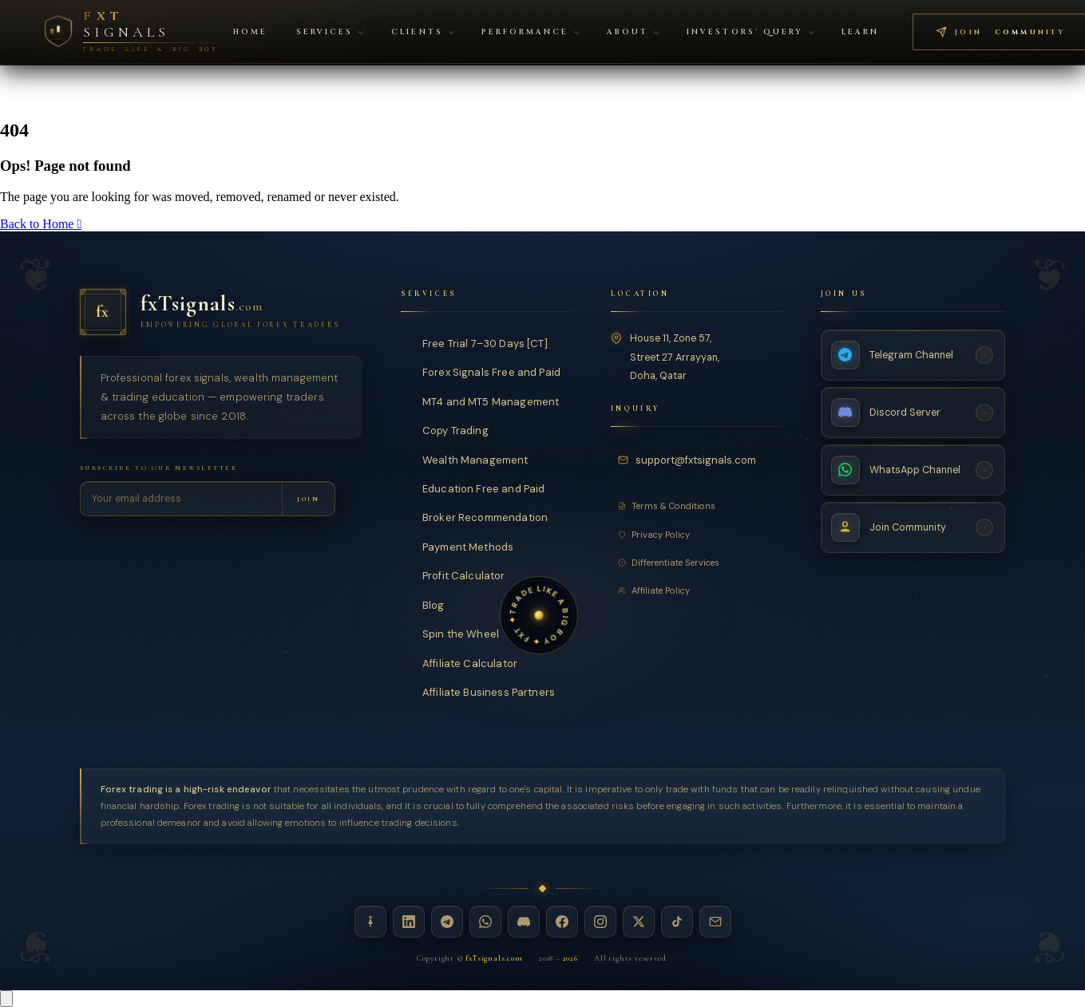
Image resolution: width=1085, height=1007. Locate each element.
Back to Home (40, 224)
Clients (422, 32)
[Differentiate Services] (696, 562)
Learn (860, 32)
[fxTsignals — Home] (221, 312)
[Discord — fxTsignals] (524, 922)
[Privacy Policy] (696, 534)
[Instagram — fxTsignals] (600, 922)
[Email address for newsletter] (182, 498)
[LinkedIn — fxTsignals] (409, 922)
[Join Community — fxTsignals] (913, 526)
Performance (530, 32)
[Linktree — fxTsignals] (370, 922)
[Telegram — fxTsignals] (447, 922)
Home (250, 32)
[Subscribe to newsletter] (308, 498)
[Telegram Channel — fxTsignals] (913, 354)
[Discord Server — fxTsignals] (913, 411)
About (633, 32)
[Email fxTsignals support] (689, 459)
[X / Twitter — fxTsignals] (639, 922)
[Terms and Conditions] (696, 506)
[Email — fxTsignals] (715, 922)
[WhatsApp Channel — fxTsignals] (913, 469)
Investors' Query (750, 32)
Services (330, 32)
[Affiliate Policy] (696, 589)
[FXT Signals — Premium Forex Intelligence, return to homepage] (130, 32)
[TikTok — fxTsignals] (677, 922)
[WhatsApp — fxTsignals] (485, 922)
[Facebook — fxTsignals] (562, 922)
